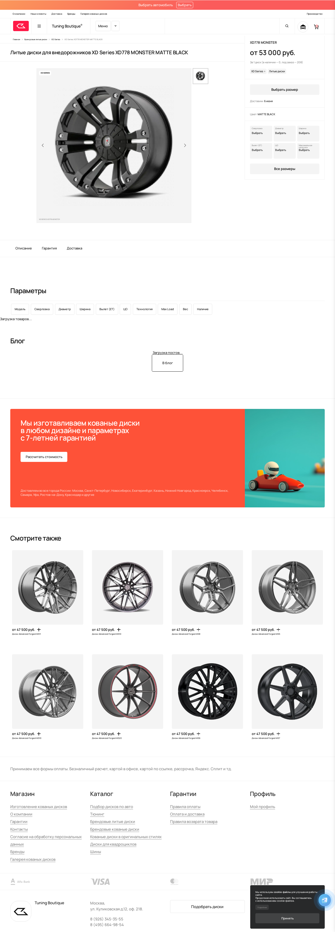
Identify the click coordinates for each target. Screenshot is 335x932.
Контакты (19, 829)
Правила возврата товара (193, 821)
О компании (19, 13)
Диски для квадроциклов (113, 844)
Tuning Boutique (66, 26)
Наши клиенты (38, 13)
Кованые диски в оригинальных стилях (126, 836)
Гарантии (18, 821)
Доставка (56, 13)
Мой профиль (262, 806)
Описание (23, 248)
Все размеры (284, 168)
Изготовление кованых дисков (38, 806)
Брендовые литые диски (112, 821)
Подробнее (262, 907)
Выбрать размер (284, 89)
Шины (95, 851)
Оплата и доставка (187, 814)
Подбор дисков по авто (111, 806)
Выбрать (185, 5)
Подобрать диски (207, 906)
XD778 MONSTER (263, 42)
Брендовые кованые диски (114, 829)
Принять (287, 918)
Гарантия (49, 248)
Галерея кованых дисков (93, 13)
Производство (314, 13)
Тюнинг (97, 814)
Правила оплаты (185, 806)
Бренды (71, 13)
